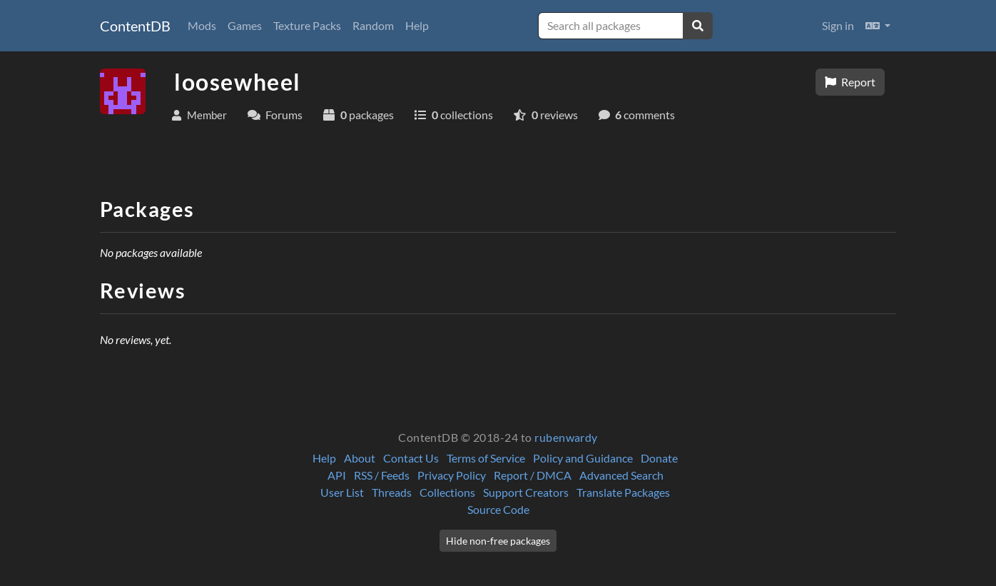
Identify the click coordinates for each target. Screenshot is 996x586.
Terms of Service (486, 458)
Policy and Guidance (583, 458)
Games (245, 25)
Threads (392, 492)
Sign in (838, 25)
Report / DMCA (532, 475)
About (359, 458)
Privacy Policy (451, 475)
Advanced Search (621, 475)
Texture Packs (307, 25)
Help (417, 25)
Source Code (498, 509)
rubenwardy (566, 437)
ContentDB (135, 25)
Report (850, 82)
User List (342, 492)
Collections (447, 492)
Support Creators (526, 492)
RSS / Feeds (382, 475)
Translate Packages (623, 492)
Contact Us (411, 458)
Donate (659, 458)
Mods (202, 25)
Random (373, 25)
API (336, 475)
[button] (878, 25)
